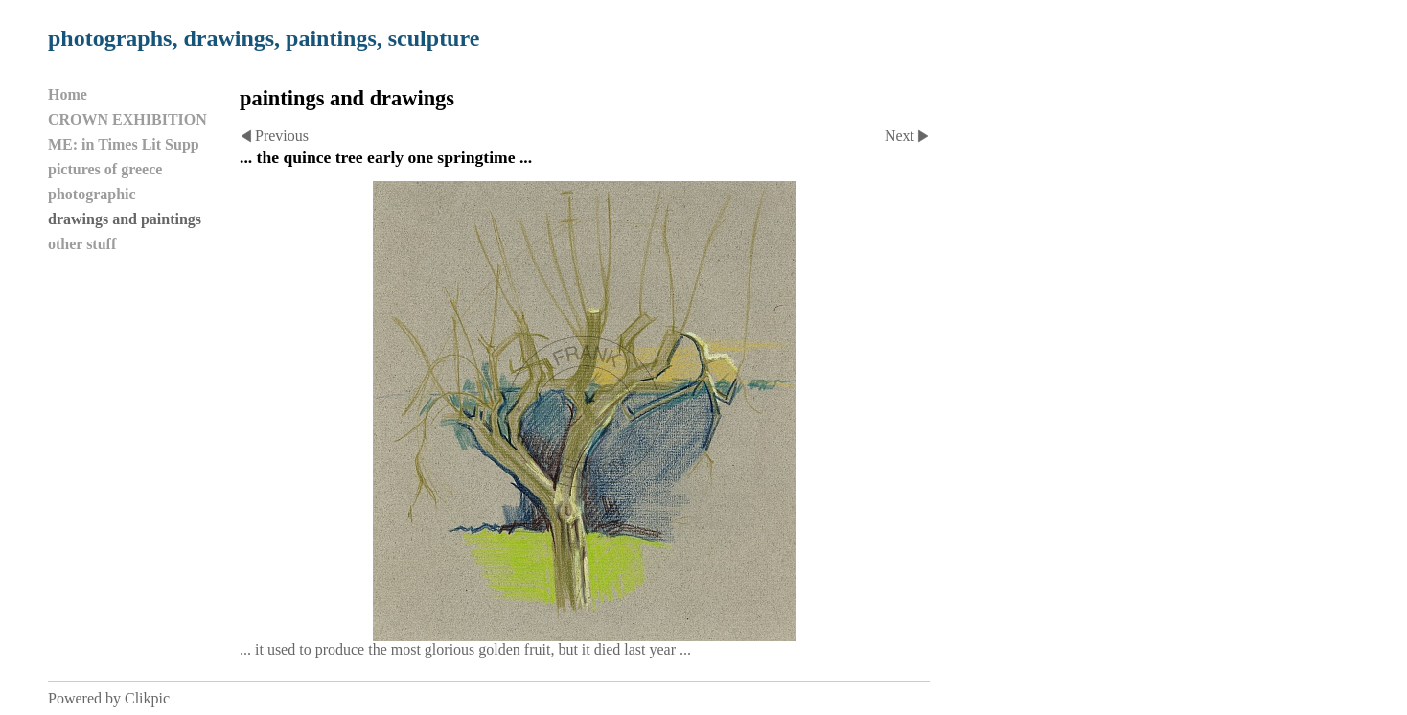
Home (67, 94)
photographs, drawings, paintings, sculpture (263, 38)
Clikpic (147, 698)
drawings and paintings (124, 219)
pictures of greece (105, 169)
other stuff (82, 244)
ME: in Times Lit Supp (123, 144)
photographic (92, 194)
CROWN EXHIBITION (127, 119)
